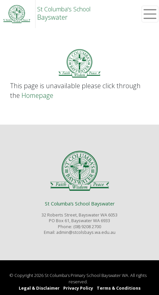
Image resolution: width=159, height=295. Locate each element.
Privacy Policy (78, 288)
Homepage (37, 95)
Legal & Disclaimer (39, 288)
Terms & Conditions (119, 288)
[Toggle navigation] (150, 14)
